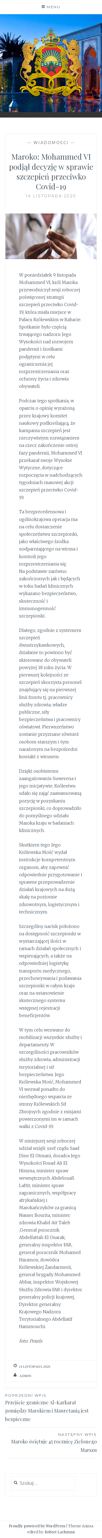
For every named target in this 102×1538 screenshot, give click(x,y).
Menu (53, 7)
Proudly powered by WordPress (37, 1526)
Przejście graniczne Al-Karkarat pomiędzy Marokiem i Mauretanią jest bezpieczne (51, 1407)
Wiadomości (51, 142)
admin (25, 1376)
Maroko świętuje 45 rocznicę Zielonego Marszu (51, 1442)
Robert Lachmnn (60, 1532)
